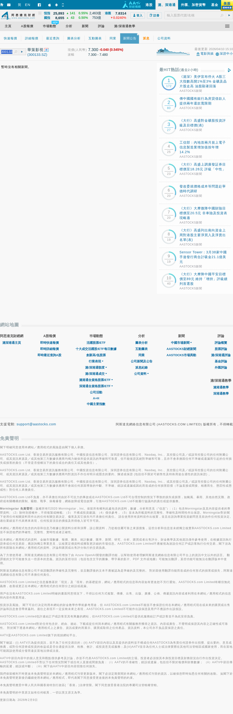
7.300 (93, 49)
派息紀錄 (141, 367)
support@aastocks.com (36, 424)
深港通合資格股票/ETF (96, 386)
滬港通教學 (221, 387)
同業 (141, 355)
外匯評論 (221, 367)
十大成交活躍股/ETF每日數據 (96, 349)
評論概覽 (221, 342)
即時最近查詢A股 (49, 355)
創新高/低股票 (96, 355)
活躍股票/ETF (96, 342)
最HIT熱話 (179, 70)
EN (27, 5)
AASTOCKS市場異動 (181, 355)
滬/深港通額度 (96, 367)
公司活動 (96, 392)
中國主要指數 (96, 404)
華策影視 (35, 50)
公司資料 (141, 373)
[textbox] (198, 15)
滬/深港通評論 (221, 355)
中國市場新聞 (181, 342)
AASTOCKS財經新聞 (181, 349)
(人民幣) (80, 50)
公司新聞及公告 (141, 361)
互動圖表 (141, 349)
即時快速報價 (49, 342)
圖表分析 (141, 342)
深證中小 (226, 53)
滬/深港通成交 (96, 373)
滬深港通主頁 (11, 342)
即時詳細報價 (49, 349)
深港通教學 (221, 393)
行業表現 (96, 361)
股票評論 (221, 349)
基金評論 (221, 361)
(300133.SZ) (37, 54)
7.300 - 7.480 (98, 55)
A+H (96, 398)
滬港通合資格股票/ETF (96, 380)
